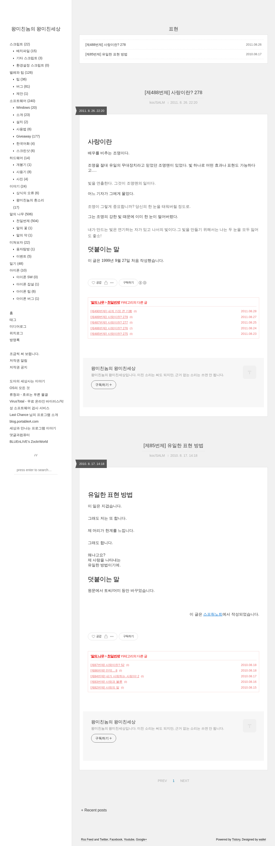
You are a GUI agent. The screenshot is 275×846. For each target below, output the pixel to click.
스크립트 (20, 44)
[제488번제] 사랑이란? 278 (105, 45)
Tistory (236, 839)
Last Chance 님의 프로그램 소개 (34, 415)
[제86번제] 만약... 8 (103, 670)
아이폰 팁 (25, 291)
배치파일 (26, 51)
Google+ (141, 839)
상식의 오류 (27, 193)
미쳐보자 (20, 242)
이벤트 (23, 256)
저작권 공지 (18, 367)
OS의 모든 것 (20, 388)
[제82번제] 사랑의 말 (104, 687)
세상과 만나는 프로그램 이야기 (33, 428)
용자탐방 (25, 249)
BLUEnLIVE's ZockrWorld (29, 442)
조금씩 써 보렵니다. (24, 354)
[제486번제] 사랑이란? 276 (109, 328)
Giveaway (27, 136)
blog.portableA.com (24, 421)
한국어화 (25, 143)
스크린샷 (25, 151)
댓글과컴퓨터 (20, 435)
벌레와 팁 (21, 72)
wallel (262, 839)
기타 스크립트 (28, 58)
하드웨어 (20, 158)
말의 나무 (21, 214)
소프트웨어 (22, 101)
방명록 (15, 340)
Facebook (116, 839)
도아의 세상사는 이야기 (27, 381)
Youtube (129, 839)
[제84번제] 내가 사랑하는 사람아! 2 (114, 676)
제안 (21, 94)
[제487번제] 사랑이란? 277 (109, 322)
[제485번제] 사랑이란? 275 (109, 334)
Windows (26, 107)
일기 (16, 263)
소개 (22, 115)
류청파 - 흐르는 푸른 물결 (29, 394)
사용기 (23, 172)
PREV (161, 780)
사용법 (23, 129)
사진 (21, 179)
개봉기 (23, 165)
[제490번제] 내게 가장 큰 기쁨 (111, 311)
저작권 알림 (18, 360)
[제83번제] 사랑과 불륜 (106, 682)
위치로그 (16, 333)
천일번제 (26, 221)
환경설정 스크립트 (32, 65)
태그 (13, 320)
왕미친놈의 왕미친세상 (36, 28)
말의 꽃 (23, 228)
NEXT (184, 780)
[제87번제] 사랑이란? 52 (107, 665)
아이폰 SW (26, 277)
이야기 (18, 186)
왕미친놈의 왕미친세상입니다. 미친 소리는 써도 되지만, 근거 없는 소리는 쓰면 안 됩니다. (157, 375)
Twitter (104, 839)
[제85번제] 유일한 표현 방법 (106, 54)
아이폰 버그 (27, 298)
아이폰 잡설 (27, 284)
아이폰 (18, 270)
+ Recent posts (94, 810)
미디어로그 (18, 326)
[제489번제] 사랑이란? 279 (109, 317)
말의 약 (23, 235)
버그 (22, 86)
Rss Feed (87, 839)
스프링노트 (212, 614)
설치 (21, 122)
